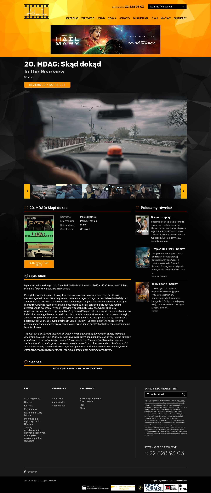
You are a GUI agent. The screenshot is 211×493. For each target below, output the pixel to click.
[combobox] (167, 6)
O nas (155, 18)
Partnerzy (180, 18)
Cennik (101, 18)
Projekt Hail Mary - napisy (168, 249)
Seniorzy (124, 18)
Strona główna (32, 398)
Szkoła (112, 18)
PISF (82, 405)
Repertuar (71, 18)
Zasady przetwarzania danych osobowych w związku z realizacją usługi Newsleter (35, 434)
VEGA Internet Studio (178, 481)
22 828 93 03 (134, 6)
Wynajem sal (141, 18)
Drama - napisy (160, 217)
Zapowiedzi (88, 18)
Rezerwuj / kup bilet (47, 85)
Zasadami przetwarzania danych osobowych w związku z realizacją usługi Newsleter (164, 403)
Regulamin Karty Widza (33, 414)
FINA (82, 408)
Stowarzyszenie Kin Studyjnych (91, 400)
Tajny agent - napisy (165, 284)
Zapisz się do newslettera (160, 388)
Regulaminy (30, 409)
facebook (30, 471)
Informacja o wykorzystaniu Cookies (32, 421)
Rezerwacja (58, 405)
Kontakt (166, 18)
